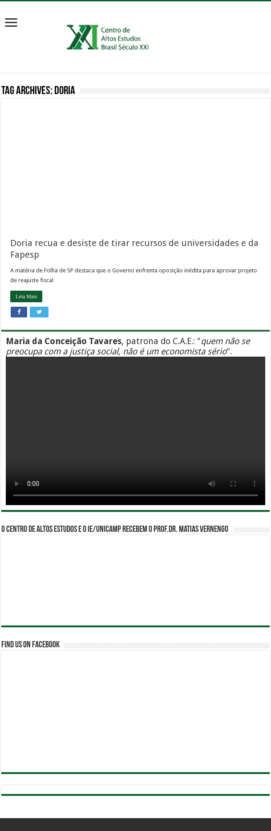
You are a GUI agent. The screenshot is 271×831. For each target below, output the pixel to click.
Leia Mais (26, 296)
